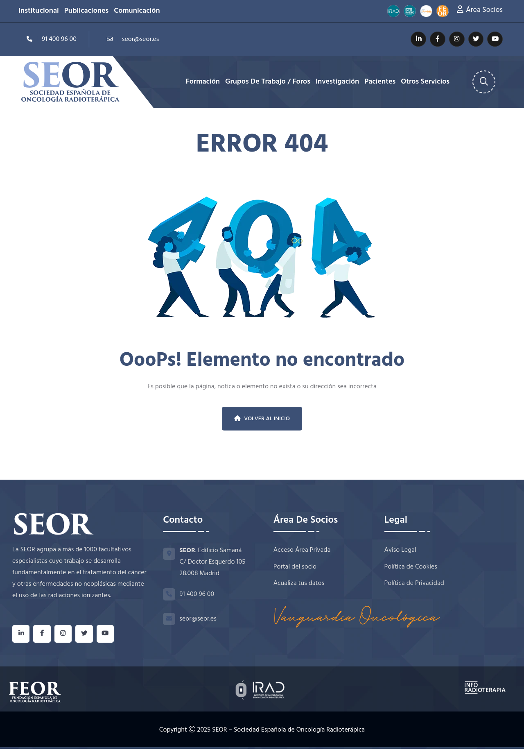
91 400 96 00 (49, 39)
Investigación (337, 82)
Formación (203, 82)
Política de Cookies (410, 567)
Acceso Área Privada (302, 550)
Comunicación (137, 11)
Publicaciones (86, 11)
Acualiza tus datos (298, 584)
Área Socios (484, 10)
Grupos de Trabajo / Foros (267, 82)
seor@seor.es (130, 39)
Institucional (38, 11)
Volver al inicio (262, 419)
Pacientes (379, 82)
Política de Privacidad (414, 584)
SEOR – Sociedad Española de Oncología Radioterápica (288, 731)
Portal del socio (294, 567)
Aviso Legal (400, 550)
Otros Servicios (425, 82)
